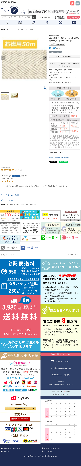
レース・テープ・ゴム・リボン (15, 29)
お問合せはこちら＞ (62, 361)
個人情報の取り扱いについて (12, 448)
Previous (3, 58)
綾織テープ (34, 29)
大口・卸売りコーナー (13, 204)
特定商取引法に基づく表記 (51, 448)
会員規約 (6, 451)
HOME (3, 29)
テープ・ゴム (24, 204)
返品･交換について (56, 152)
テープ (28, 29)
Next (45, 58)
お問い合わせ (48, 451)
